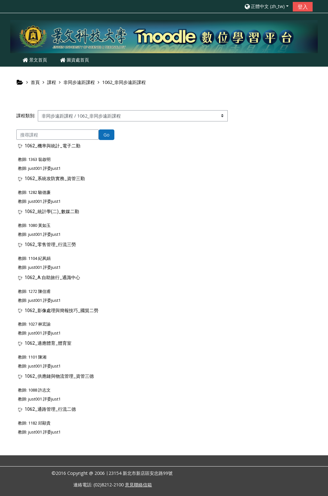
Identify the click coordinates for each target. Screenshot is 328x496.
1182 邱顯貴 (39, 423)
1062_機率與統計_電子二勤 (52, 145)
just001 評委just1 (44, 168)
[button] (266, 6)
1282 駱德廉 (39, 192)
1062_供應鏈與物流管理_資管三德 (59, 376)
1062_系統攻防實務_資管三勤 (55, 178)
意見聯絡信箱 (138, 485)
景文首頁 (34, 60)
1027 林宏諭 (39, 324)
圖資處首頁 (74, 60)
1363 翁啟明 (39, 159)
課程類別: (25, 115)
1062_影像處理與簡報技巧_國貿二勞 (61, 310)
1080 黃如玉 (39, 225)
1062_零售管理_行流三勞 (50, 244)
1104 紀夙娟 (39, 258)
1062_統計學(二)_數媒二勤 (52, 211)
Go (106, 135)
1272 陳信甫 (39, 291)
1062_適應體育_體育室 (48, 343)
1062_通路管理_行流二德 (50, 409)
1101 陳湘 (37, 357)
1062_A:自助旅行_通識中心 (52, 277)
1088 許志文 (39, 390)
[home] (164, 36)
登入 (303, 6)
